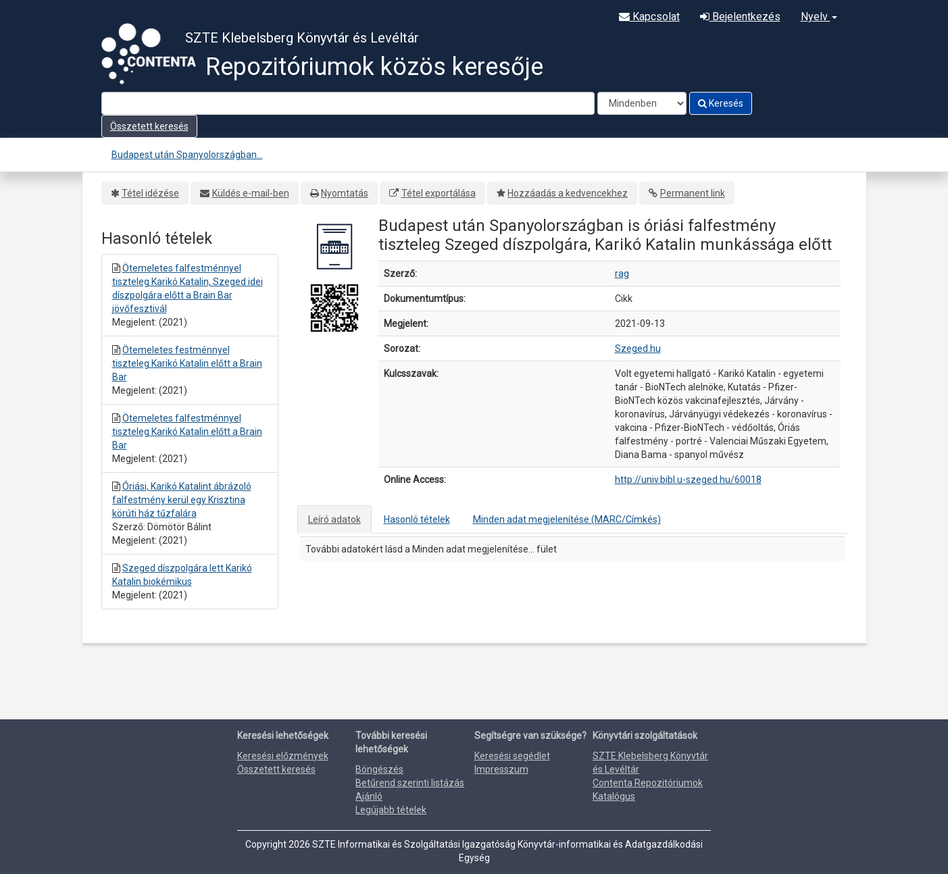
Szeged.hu (638, 348)
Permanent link (692, 193)
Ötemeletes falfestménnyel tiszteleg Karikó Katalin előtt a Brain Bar (187, 432)
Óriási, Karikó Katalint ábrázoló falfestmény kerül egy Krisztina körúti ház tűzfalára (181, 500)
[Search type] (642, 103)
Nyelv (819, 16)
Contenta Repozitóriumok (648, 782)
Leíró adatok (334, 519)
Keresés (720, 103)
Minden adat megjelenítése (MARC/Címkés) (567, 519)
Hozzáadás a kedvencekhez (567, 193)
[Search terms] (348, 103)
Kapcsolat (649, 16)
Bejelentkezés (740, 16)
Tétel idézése (150, 193)
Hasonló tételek (417, 519)
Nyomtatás (344, 193)
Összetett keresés (149, 126)
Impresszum (501, 769)
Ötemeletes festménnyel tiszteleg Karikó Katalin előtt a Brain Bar (187, 363)
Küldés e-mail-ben (250, 193)
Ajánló (368, 796)
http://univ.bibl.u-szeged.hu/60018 (688, 479)
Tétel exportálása (438, 193)
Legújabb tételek (390, 809)
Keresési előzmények (282, 755)
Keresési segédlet (512, 755)
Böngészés (379, 769)
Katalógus (614, 796)
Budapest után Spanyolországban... (187, 154)
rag (622, 273)
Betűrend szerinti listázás (409, 782)
